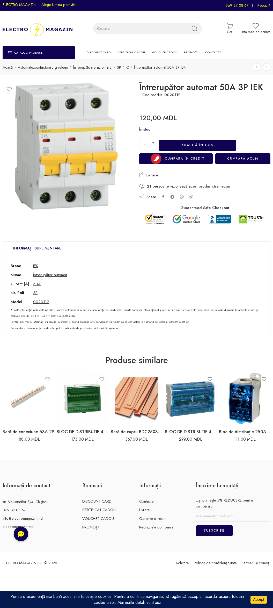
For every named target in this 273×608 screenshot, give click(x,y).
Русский (263, 5)
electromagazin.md (18, 526)
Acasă (8, 67)
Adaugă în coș (197, 145)
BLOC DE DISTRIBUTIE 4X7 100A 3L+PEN (82, 431)
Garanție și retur (152, 518)
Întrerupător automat (50, 275)
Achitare (182, 563)
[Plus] (153, 142)
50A (37, 284)
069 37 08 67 (237, 5)
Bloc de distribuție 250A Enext (244, 431)
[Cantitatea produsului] (145, 145)
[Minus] (153, 148)
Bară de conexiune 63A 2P (28, 431)
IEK (35, 266)
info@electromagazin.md (23, 518)
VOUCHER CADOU (164, 52)
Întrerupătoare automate (92, 67)
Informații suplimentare (37, 248)
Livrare (148, 175)
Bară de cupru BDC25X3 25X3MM (136, 431)
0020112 (41, 302)
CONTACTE (213, 52)
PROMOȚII (191, 52)
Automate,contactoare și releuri (43, 67)
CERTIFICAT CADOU (131, 52)
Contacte (146, 501)
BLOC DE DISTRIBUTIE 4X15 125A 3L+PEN (190, 431)
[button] (21, 534)
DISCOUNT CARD (99, 52)
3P (119, 67)
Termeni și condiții (256, 563)
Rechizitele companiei (156, 527)
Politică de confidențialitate (215, 563)
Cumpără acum (242, 158)
